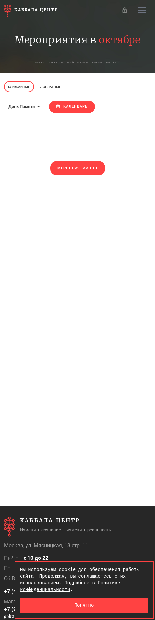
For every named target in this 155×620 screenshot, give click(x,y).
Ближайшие (19, 87)
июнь (83, 62)
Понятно (84, 605)
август (113, 62)
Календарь (72, 106)
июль (97, 62)
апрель (56, 62)
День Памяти (24, 106)
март (40, 62)
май (71, 62)
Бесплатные (50, 87)
